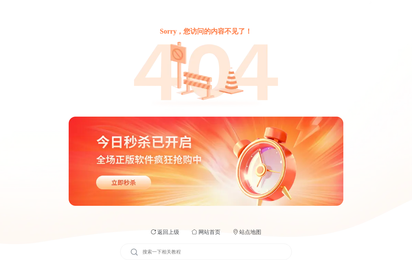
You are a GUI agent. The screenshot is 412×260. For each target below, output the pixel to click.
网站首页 (209, 232)
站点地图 (250, 232)
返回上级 (168, 232)
